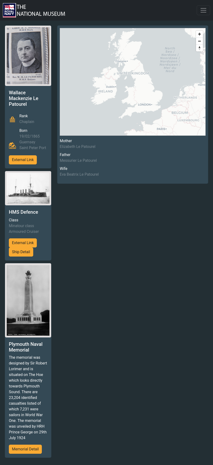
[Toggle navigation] (203, 10)
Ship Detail (21, 252)
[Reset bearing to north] (199, 48)
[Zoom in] (199, 34)
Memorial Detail (25, 449)
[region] (132, 81)
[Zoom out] (199, 41)
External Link (23, 159)
